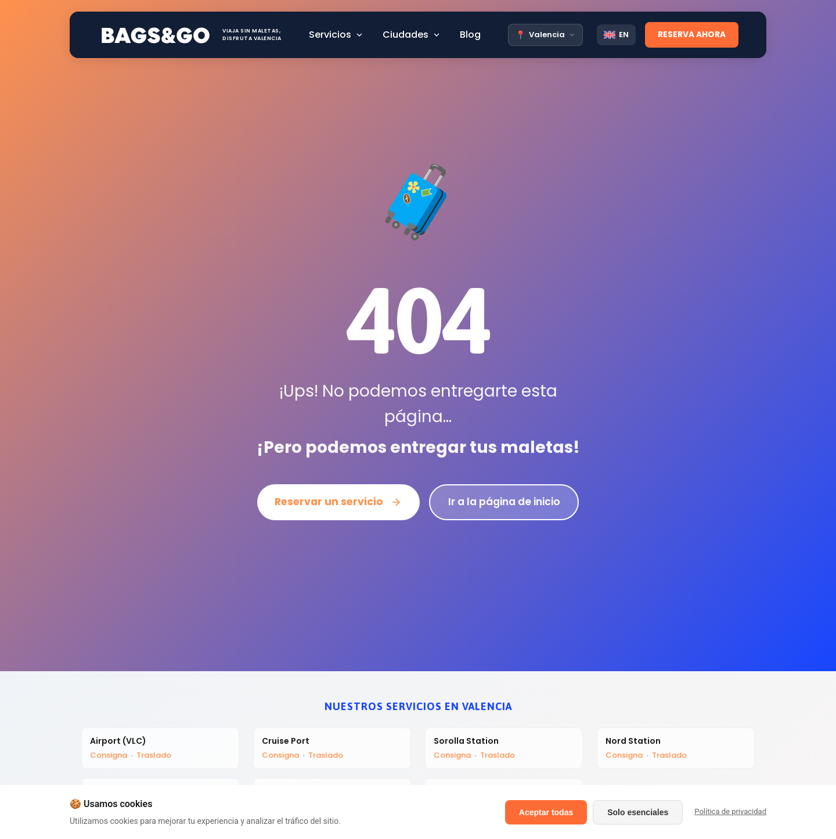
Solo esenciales (637, 812)
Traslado (155, 756)
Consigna (109, 756)
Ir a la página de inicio (506, 502)
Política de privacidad (730, 811)
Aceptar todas (546, 812)
